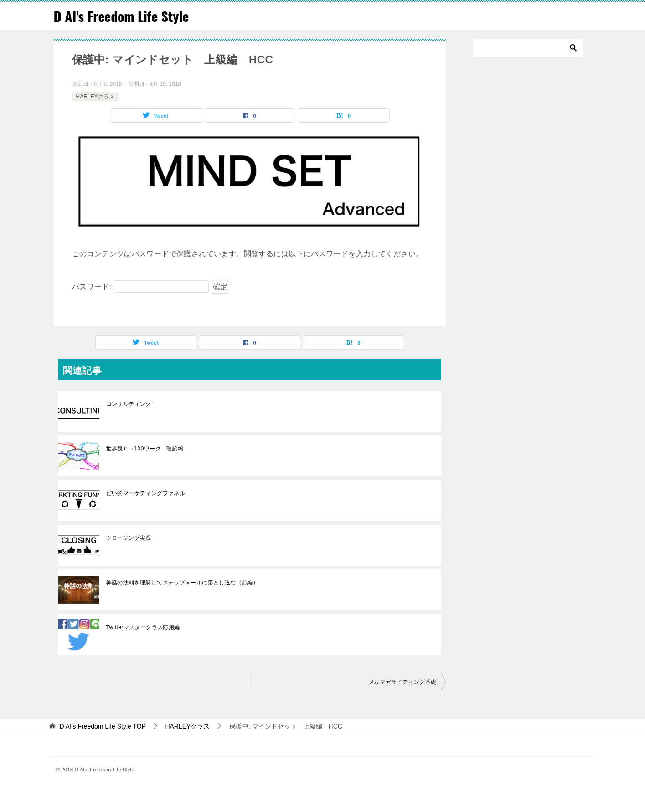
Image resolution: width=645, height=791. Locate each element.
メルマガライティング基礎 (403, 681)
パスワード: (140, 286)
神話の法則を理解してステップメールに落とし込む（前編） (182, 582)
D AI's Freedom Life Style (122, 15)
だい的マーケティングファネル (148, 493)
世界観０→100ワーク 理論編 (145, 448)
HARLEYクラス (95, 96)
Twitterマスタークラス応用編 (143, 627)
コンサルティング (128, 403)
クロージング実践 (131, 537)
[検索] (528, 48)
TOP (102, 725)
